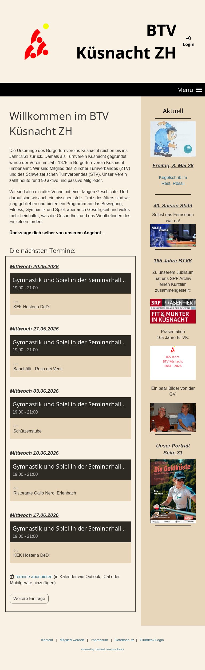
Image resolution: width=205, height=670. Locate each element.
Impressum (99, 640)
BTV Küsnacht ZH (126, 41)
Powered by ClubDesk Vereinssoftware (102, 649)
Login (189, 41)
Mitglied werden (71, 640)
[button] (70, 294)
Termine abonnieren (33, 576)
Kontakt (47, 640)
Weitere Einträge (29, 598)
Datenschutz (124, 640)
